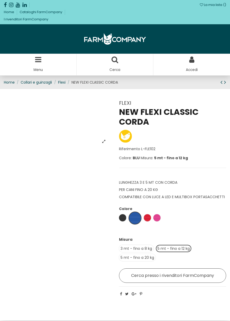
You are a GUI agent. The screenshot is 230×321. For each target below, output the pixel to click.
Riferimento (129, 149)
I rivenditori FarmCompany (26, 19)
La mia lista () (213, 4)
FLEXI (125, 103)
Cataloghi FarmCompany (41, 12)
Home (9, 12)
